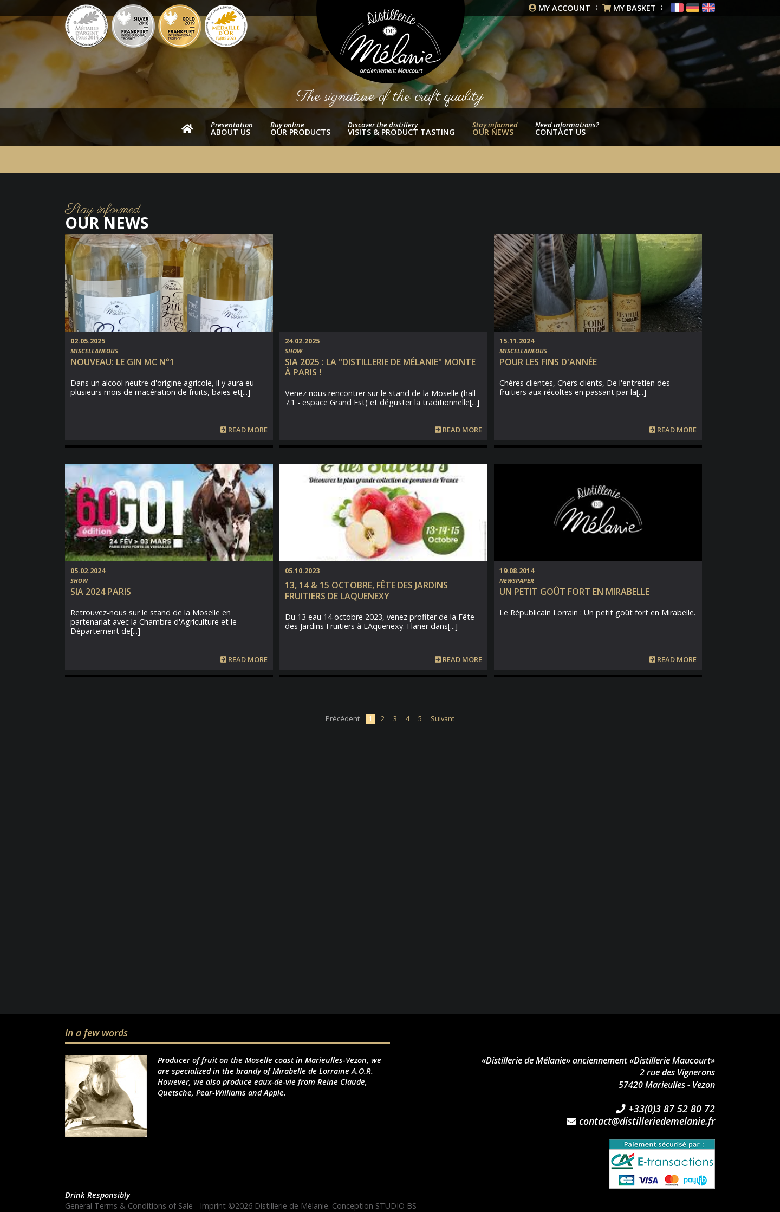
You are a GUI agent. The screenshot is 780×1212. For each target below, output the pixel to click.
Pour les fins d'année (548, 362)
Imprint (213, 1206)
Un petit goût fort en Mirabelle (574, 592)
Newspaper (516, 580)
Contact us (567, 128)
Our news (495, 128)
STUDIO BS (396, 1206)
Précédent (343, 718)
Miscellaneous (94, 351)
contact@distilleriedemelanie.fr (641, 1121)
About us (232, 128)
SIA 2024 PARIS (100, 592)
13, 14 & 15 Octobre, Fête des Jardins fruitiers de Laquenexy (366, 590)
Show (293, 351)
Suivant (442, 718)
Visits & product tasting (401, 128)
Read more (244, 430)
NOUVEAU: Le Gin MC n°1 (122, 362)
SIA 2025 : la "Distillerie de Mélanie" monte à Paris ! (380, 367)
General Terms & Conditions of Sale (129, 1206)
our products (300, 128)
